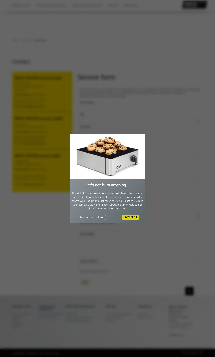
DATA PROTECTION (114, 208)
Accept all (130, 217)
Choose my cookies (90, 217)
